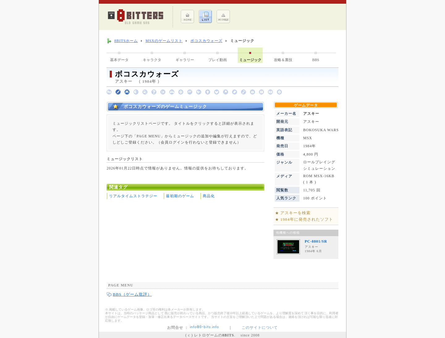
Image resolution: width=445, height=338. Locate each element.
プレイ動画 (217, 60)
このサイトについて (260, 327)
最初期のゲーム (180, 196)
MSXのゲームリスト (164, 41)
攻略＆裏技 (283, 60)
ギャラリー (185, 60)
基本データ (119, 60)
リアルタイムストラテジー (133, 196)
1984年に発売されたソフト (306, 219)
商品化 (209, 196)
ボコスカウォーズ (206, 41)
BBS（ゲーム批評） (132, 294)
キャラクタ (152, 60)
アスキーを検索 (295, 213)
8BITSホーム (126, 41)
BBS (315, 60)
